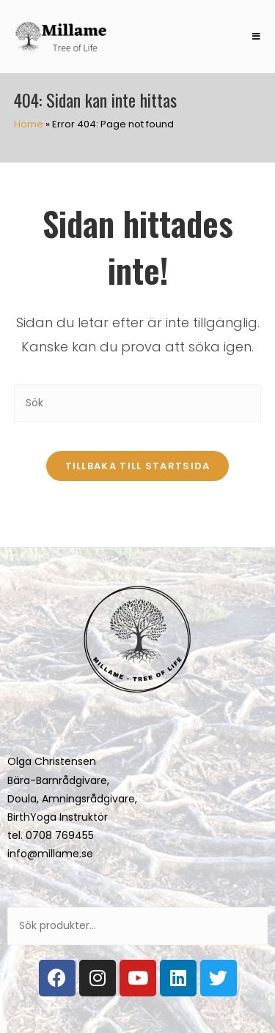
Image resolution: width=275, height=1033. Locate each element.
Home (28, 124)
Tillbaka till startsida (137, 466)
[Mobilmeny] (251, 36)
